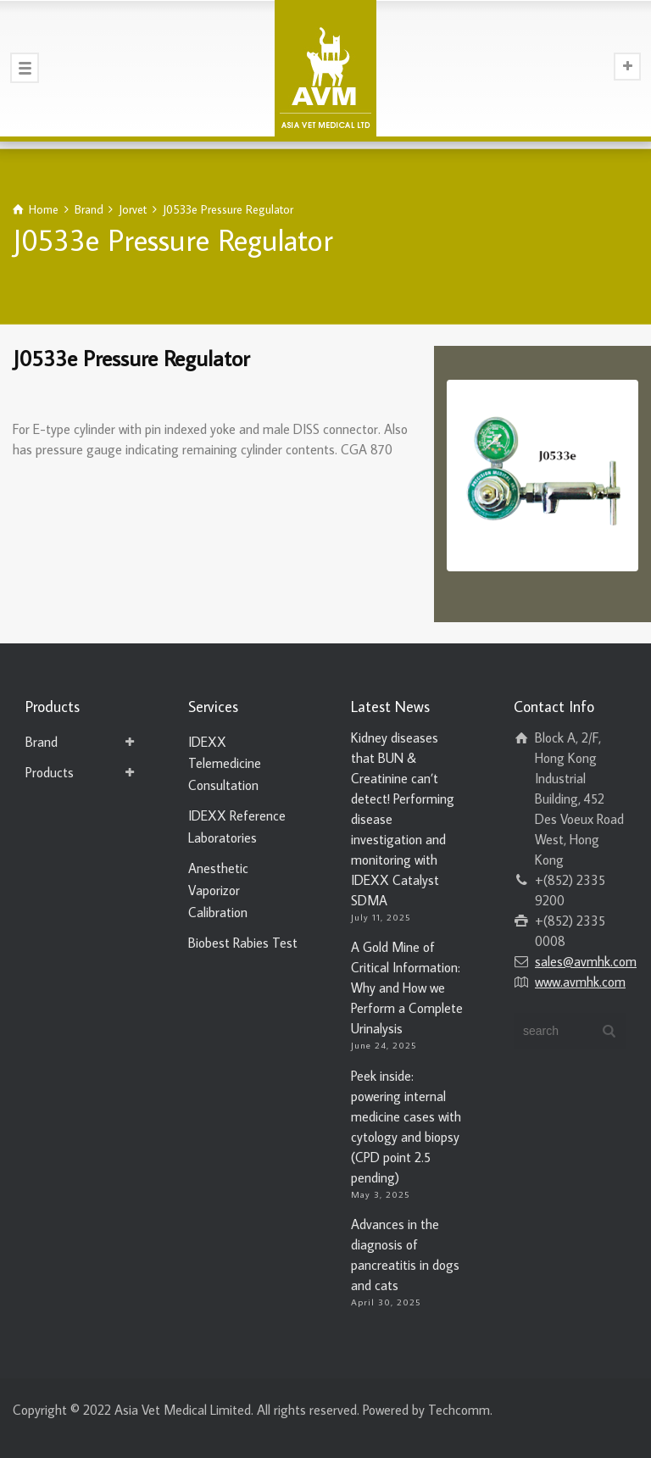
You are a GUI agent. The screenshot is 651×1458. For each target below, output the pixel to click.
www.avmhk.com (580, 981)
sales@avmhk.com (586, 961)
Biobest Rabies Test (243, 942)
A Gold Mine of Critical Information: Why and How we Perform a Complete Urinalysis (407, 987)
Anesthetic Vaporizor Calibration (218, 890)
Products (49, 772)
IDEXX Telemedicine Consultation (224, 763)
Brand (41, 741)
